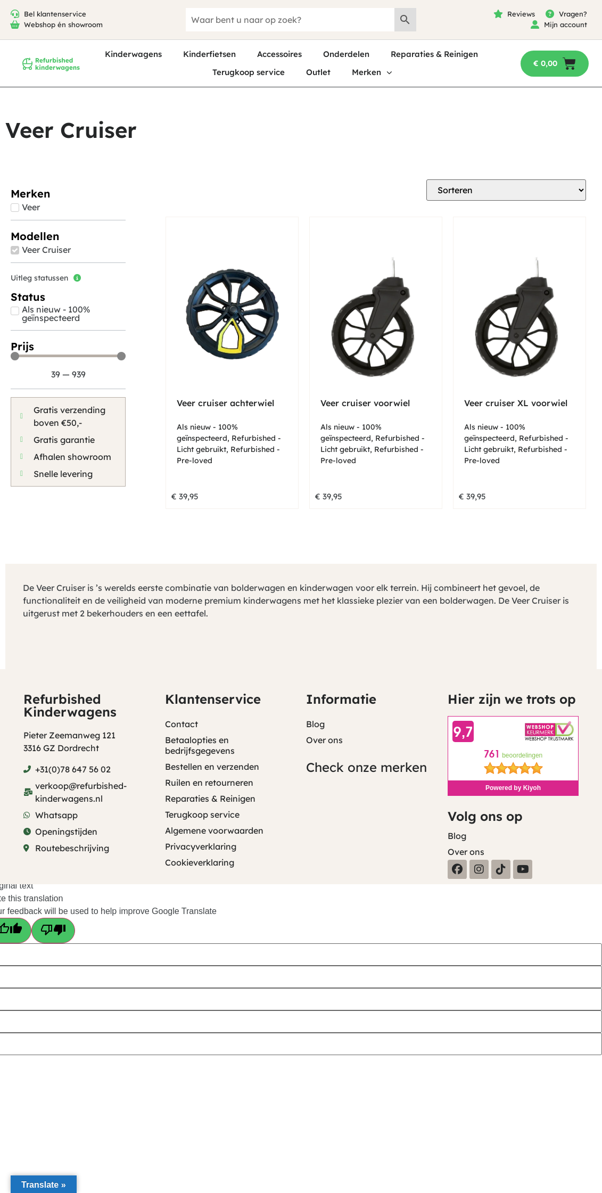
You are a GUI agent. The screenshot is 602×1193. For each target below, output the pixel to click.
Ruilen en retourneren (209, 782)
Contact (181, 724)
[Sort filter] (506, 190)
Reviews (521, 14)
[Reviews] (498, 14)
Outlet (318, 72)
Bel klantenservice (55, 14)
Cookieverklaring (199, 862)
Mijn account (565, 24)
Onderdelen (346, 54)
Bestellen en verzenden (212, 766)
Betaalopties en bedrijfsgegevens (200, 745)
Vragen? (573, 14)
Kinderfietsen (209, 54)
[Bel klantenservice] (15, 14)
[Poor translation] (53, 930)
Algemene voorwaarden (214, 830)
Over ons (324, 740)
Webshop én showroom (63, 24)
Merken (372, 72)
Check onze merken (366, 767)
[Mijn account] (535, 24)
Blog (315, 724)
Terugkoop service (248, 72)
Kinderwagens (133, 54)
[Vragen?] (550, 14)
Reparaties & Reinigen (434, 54)
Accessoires (279, 54)
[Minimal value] (68, 356)
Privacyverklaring (200, 846)
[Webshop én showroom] (15, 24)
